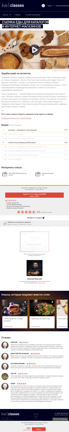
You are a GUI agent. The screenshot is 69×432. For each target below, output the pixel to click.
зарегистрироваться (62, 5)
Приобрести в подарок (34, 218)
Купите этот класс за (34, 195)
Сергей (13, 373)
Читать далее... (41, 282)
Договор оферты (36, 421)
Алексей (14, 342)
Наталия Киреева (18, 363)
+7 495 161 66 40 (61, 413)
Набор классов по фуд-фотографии (16, 118)
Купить (38, 429)
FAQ (35, 418)
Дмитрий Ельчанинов (20, 353)
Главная (36, 414)
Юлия (13, 383)
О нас (36, 416)
